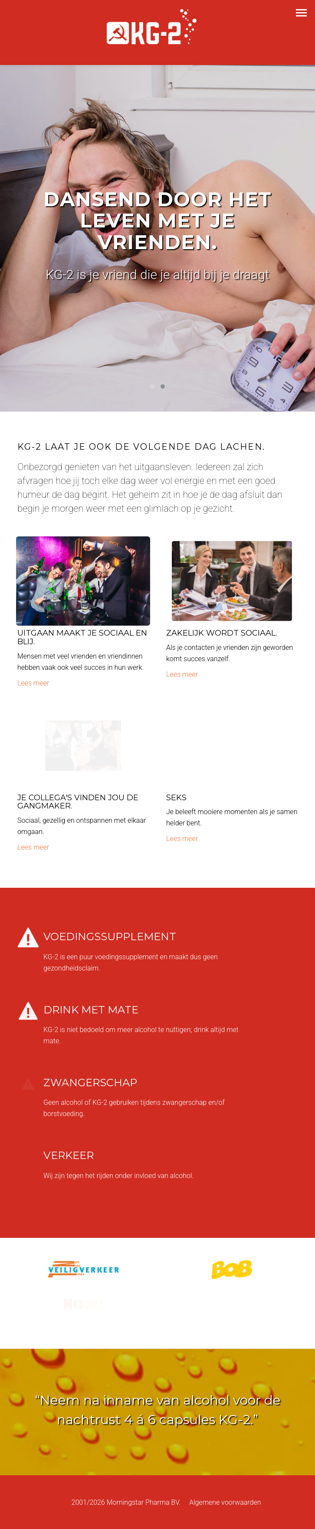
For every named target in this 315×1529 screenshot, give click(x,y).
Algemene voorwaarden (225, 1502)
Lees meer (33, 683)
